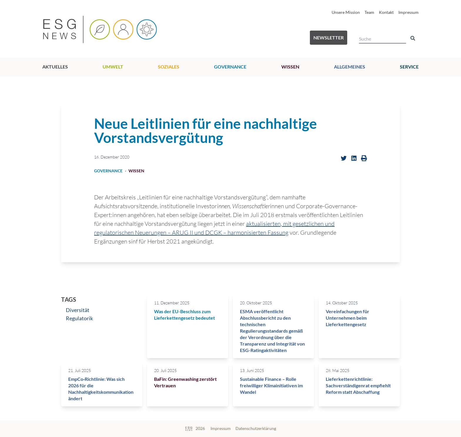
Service (409, 66)
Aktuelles (55, 66)
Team (369, 12)
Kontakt (386, 12)
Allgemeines (349, 66)
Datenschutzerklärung (255, 428)
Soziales (168, 66)
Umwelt (113, 66)
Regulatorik (79, 318)
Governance (230, 66)
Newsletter (328, 37)
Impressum (408, 12)
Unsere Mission (346, 12)
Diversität (77, 310)
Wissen (290, 66)
